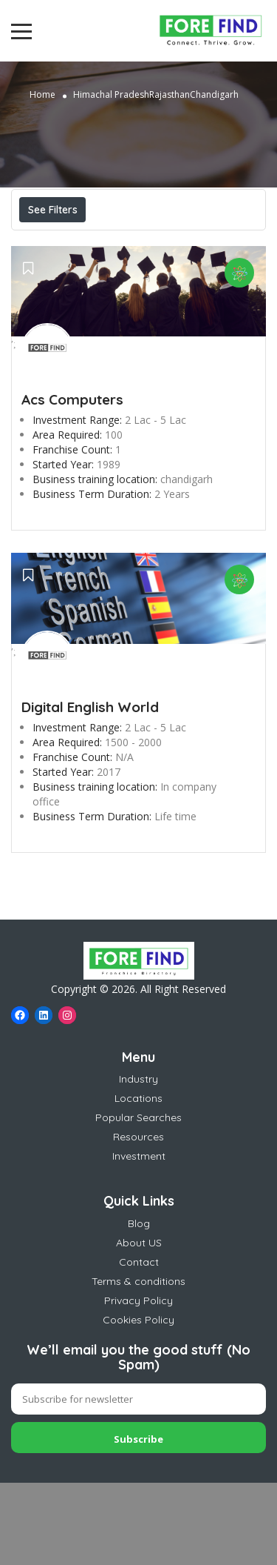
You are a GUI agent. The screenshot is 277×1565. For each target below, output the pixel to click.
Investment (138, 1238)
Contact (139, 1344)
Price (50, 242)
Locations (138, 1180)
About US (139, 1325)
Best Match (160, 242)
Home (42, 94)
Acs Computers (72, 482)
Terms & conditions (138, 1363)
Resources (138, 1219)
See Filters (53, 209)
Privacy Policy (138, 1382)
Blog (139, 1305)
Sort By (53, 275)
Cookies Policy (138, 1402)
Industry (138, 1161)
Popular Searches (138, 1199)
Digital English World (90, 789)
